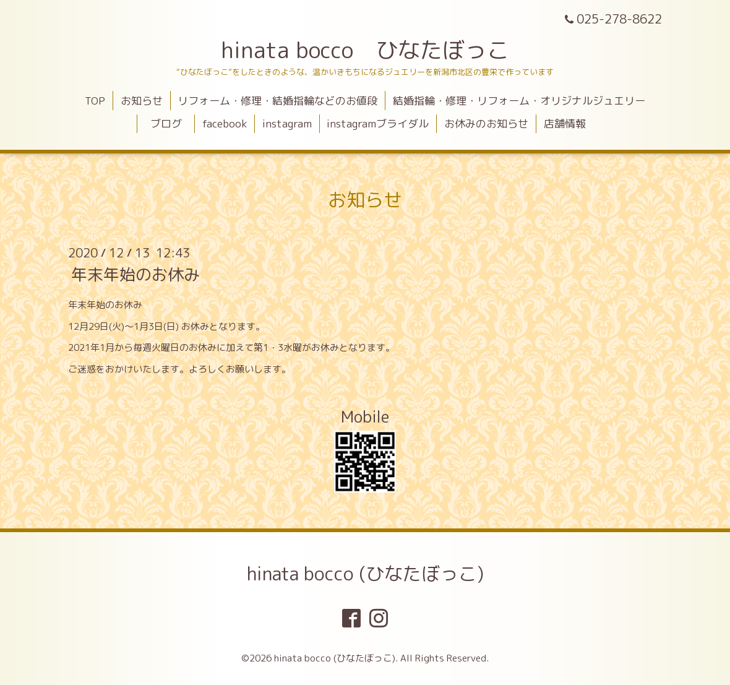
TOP (95, 100)
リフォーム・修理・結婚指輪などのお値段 (277, 100)
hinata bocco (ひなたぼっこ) (365, 574)
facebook (224, 123)
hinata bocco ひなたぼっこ (365, 50)
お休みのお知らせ (486, 123)
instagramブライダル (378, 123)
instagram (287, 123)
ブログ (171, 123)
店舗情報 (565, 123)
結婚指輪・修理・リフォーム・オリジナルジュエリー (519, 100)
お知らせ (142, 100)
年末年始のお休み (135, 274)
